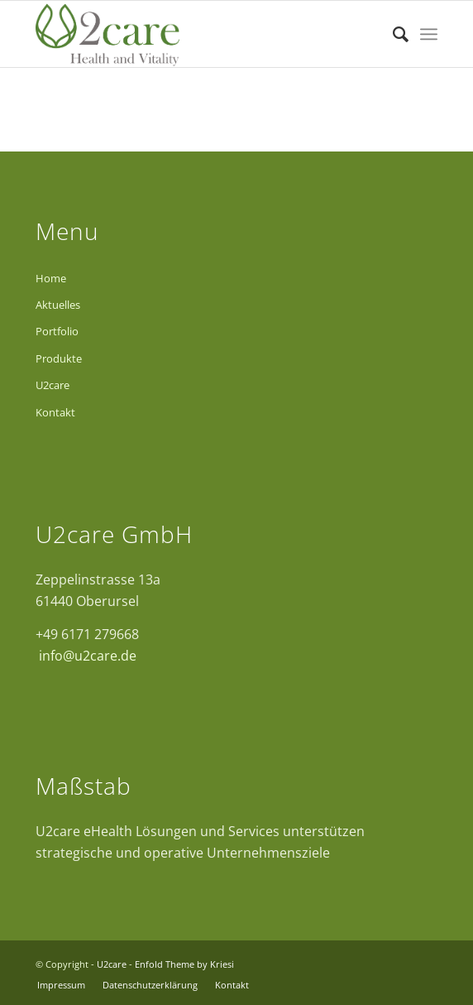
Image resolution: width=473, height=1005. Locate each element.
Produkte (59, 358)
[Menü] (428, 34)
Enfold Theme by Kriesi (184, 964)
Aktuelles (58, 304)
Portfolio (57, 331)
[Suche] (392, 34)
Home (51, 278)
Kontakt (55, 412)
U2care (52, 384)
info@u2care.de (86, 656)
